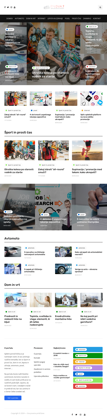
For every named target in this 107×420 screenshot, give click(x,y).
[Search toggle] (100, 7)
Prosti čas (76, 18)
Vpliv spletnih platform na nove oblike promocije (90, 116)
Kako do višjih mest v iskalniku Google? (61, 376)
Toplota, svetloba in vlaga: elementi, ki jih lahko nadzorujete (93, 38)
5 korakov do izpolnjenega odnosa (92, 74)
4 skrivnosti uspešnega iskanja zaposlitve (40, 115)
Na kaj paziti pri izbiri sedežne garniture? (89, 329)
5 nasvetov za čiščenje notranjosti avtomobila (34, 263)
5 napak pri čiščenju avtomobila (33, 280)
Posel (67, 18)
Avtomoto (19, 18)
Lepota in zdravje (55, 18)
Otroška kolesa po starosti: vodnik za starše (19, 181)
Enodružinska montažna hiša (63, 328)
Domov (9, 18)
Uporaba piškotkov (41, 376)
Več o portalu (13, 398)
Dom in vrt (31, 18)
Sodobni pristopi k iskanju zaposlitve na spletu (12, 40)
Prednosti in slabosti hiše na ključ (12, 74)
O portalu (37, 354)
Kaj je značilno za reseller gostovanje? (62, 387)
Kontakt (97, 18)
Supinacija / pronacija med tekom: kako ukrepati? (65, 116)
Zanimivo (87, 18)
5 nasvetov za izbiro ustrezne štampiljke (88, 220)
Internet (41, 18)
